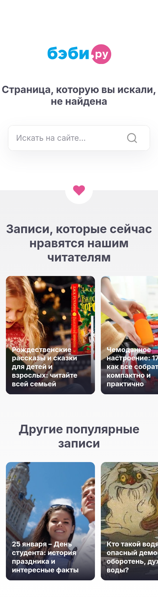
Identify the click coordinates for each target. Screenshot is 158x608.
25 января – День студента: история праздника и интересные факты (45, 557)
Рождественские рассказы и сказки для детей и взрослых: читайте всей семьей (44, 367)
